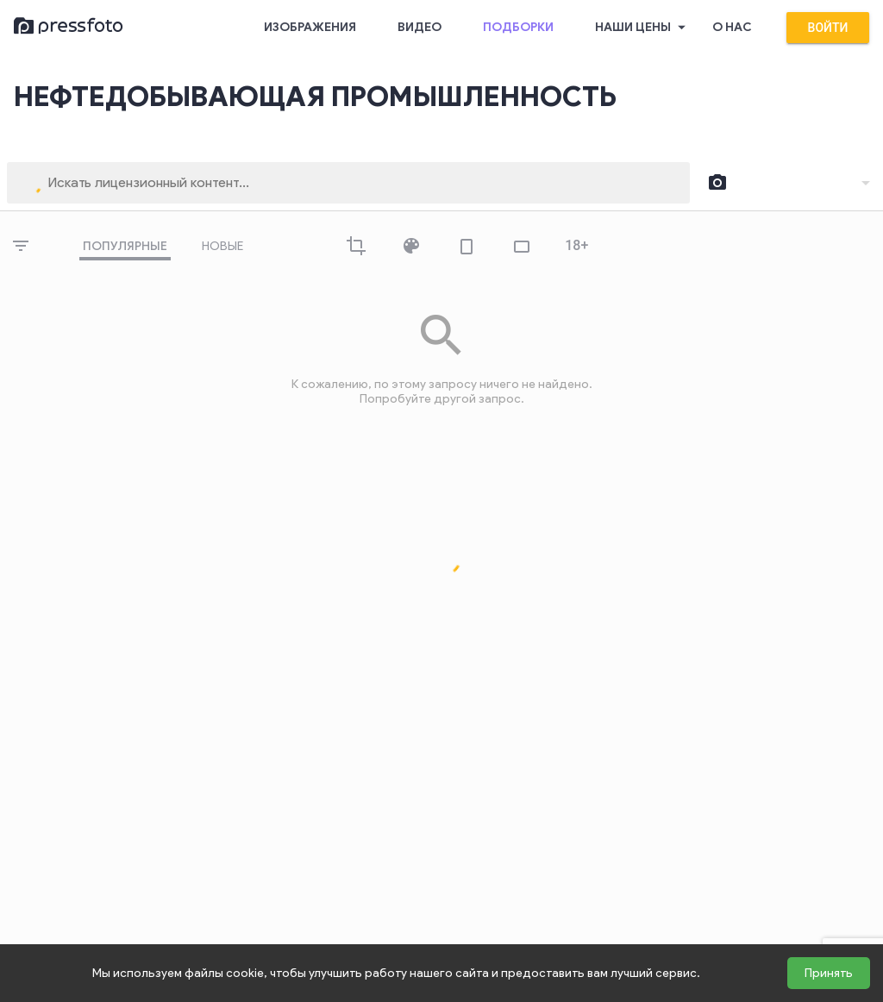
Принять (829, 973)
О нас (732, 27)
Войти (827, 27)
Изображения (310, 27)
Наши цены (643, 27)
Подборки (518, 27)
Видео (420, 27)
